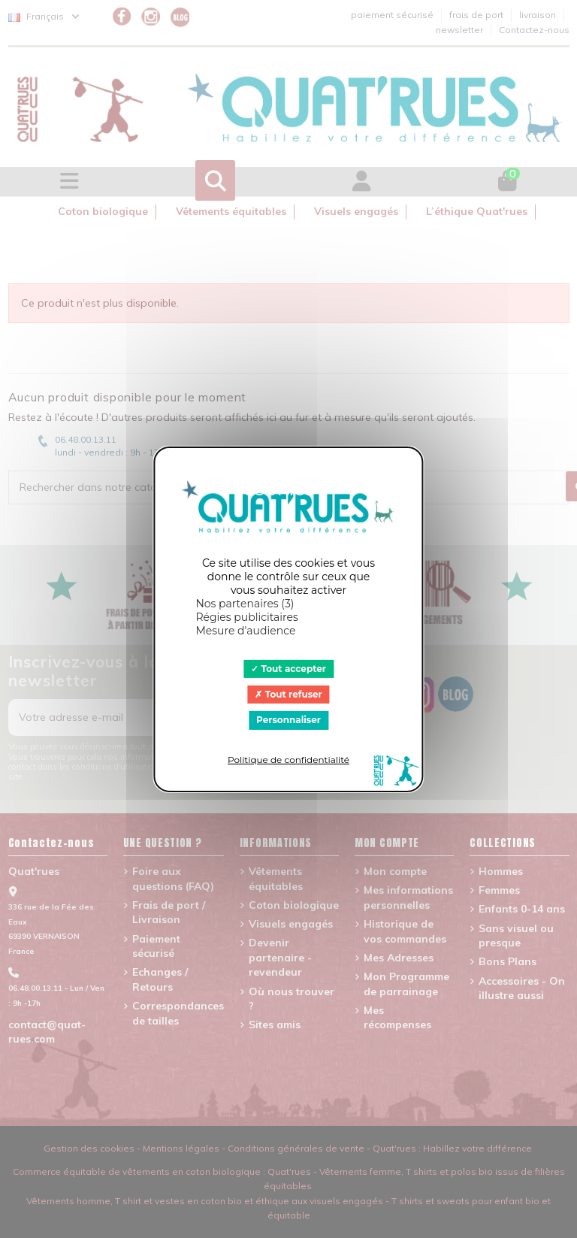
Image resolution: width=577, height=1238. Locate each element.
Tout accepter (288, 667)
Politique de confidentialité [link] (288, 759)
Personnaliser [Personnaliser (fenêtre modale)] (288, 719)
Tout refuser (288, 694)
